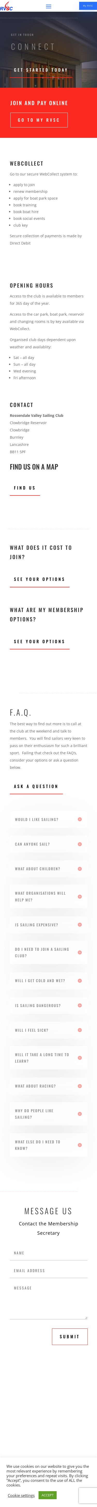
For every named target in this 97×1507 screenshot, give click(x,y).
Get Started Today (41, 70)
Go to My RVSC (39, 120)
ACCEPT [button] (48, 1495)
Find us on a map (34, 466)
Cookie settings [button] (21, 1495)
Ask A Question (36, 786)
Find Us (25, 488)
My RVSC (88, 5)
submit (70, 1336)
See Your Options (39, 579)
